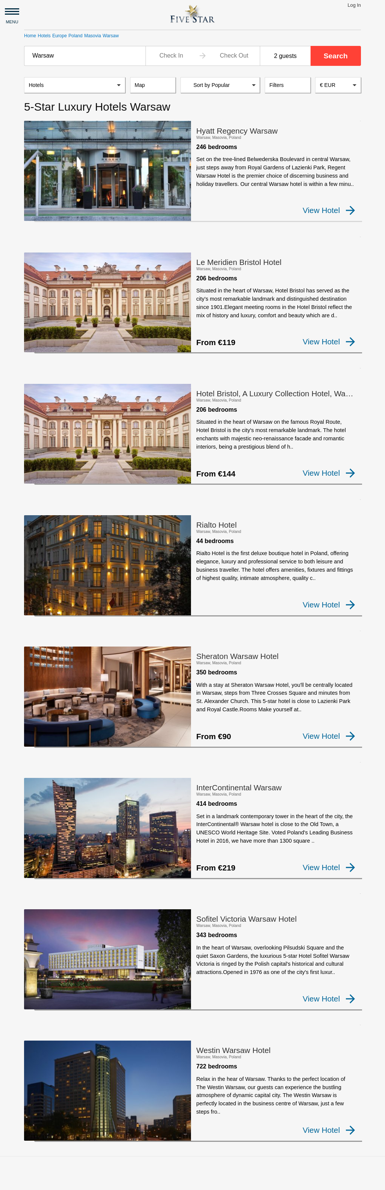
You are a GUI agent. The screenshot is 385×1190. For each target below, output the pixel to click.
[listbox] (74, 86)
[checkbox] (36, 216)
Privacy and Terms (89, 1181)
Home (30, 35)
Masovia (92, 35)
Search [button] (336, 56)
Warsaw (111, 35)
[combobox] (85, 56)
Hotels (44, 35)
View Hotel (329, 211)
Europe (59, 35)
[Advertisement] (192, 1106)
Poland (75, 35)
